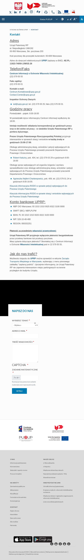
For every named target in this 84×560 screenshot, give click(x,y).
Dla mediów (14, 522)
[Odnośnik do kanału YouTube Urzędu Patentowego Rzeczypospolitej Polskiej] (25, 12)
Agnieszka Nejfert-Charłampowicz (28, 179)
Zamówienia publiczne (17, 486)
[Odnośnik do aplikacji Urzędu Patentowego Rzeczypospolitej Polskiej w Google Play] (42, 539)
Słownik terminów (49, 477)
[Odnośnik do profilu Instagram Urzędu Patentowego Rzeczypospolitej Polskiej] (31, 12)
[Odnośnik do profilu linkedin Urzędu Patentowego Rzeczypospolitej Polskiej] (56, 543)
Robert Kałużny (19, 158)
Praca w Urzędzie (16, 474)
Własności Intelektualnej (31, 244)
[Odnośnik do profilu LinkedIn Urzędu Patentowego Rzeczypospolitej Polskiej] (15, 12)
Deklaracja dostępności (17, 554)
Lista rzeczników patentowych (53, 502)
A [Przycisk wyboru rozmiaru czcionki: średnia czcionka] (71, 19)
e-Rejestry (46, 467)
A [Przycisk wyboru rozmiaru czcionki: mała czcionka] (67, 20)
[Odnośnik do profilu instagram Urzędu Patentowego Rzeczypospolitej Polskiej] (68, 543)
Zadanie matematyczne (25, 369)
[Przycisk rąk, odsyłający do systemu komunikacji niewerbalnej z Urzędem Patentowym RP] (38, 12)
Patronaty (13, 525)
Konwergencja (15, 501)
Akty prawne (14, 490)
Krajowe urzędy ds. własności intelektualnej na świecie (57, 491)
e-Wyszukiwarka (48, 463)
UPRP (44, 61)
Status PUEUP (46, 19)
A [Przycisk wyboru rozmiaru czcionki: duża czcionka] (75, 19)
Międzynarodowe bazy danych (53, 470)
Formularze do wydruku (18, 497)
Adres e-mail (19, 331)
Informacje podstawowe (18, 463)
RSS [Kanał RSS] (59, 12)
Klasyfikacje (14, 494)
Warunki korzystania (37, 552)
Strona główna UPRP (19, 30)
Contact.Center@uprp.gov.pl (22, 95)
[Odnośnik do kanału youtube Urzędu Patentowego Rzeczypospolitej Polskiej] (64, 543)
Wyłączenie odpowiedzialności (56, 552)
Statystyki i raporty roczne (18, 470)
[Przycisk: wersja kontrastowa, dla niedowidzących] (62, 19)
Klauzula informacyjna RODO (19, 552)
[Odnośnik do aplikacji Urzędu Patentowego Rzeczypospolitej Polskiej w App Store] (23, 539)
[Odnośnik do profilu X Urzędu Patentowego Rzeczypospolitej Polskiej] (10, 12)
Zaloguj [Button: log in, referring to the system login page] (82, 19)
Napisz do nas (14, 511)
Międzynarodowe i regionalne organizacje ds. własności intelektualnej (58, 497)
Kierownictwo (15, 467)
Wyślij (19, 391)
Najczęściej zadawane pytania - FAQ (55, 474)
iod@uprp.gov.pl (20, 104)
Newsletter (14, 514)
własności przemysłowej (44, 231)
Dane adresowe (15, 518)
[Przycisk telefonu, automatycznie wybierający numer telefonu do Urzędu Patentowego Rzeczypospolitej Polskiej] (53, 12)
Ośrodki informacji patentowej (53, 486)
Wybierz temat (20, 320)
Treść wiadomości (22, 342)
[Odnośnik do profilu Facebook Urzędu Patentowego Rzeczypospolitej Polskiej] (20, 12)
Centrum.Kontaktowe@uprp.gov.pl (25, 92)
